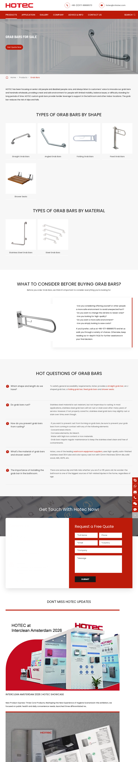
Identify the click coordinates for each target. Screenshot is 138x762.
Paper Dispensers (37, 728)
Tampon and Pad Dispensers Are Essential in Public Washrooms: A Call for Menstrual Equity (110, 659)
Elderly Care (58, 733)
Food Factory (75, 729)
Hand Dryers (11, 716)
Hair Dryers (11, 737)
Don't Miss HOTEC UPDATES (69, 616)
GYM (55, 720)
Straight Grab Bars (20, 157)
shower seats (108, 398)
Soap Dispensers (36, 716)
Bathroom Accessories (39, 732)
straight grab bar (116, 395)
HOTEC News (92, 724)
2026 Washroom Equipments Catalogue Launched (67, 658)
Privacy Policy (76, 753)
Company (58, 14)
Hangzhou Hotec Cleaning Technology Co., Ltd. (66, 749)
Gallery (44, 14)
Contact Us (95, 14)
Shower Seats (21, 198)
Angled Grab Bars (53, 157)
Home (13, 77)
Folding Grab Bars (85, 157)
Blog (88, 729)
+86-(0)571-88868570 (81, 5)
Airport (56, 716)
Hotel (71, 720)
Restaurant (74, 716)
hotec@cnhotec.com (115, 5)
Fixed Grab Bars (117, 157)
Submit (85, 592)
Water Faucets (12, 720)
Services (90, 733)
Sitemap (59, 753)
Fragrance (10, 732)
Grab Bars (35, 77)
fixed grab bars (91, 398)
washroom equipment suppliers (88, 467)
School (72, 724)
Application (28, 14)
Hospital (56, 729)
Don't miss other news (67, 681)
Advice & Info (75, 14)
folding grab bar (76, 398)
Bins (30, 737)
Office (56, 724)
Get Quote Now (17, 49)
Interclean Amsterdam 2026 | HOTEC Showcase (24, 658)
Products (11, 14)
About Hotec (92, 716)
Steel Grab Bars (53, 256)
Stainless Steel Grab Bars (20, 258)
